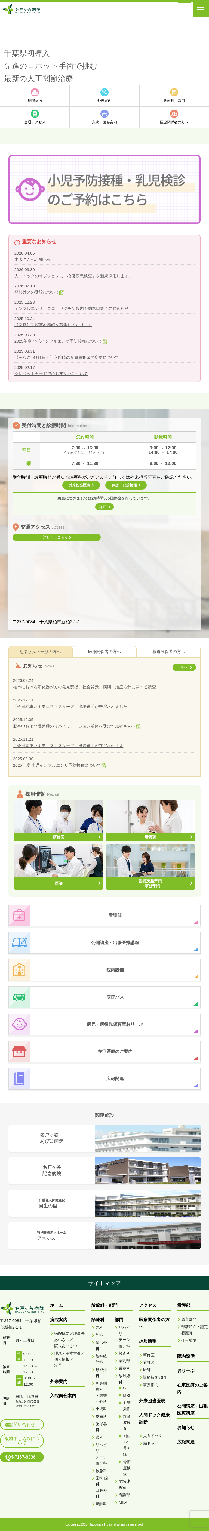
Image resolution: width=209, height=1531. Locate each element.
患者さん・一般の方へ (40, 651)
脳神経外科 (101, 1358)
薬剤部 (124, 1360)
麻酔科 (101, 1503)
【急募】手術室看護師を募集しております (53, 324)
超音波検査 (127, 1422)
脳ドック (150, 1443)
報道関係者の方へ (168, 651)
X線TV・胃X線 (127, 1444)
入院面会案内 (63, 1395)
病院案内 (58, 1319)
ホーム (56, 1305)
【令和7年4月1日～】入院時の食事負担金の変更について (66, 357)
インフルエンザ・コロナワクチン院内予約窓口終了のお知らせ (71, 308)
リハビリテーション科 (101, 1453)
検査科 (124, 1353)
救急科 (101, 1470)
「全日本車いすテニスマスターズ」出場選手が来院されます (68, 745)
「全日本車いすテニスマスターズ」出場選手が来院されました (70, 706)
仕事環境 (188, 1340)
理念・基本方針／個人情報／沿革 (69, 1359)
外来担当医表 (152, 1400)
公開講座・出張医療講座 (192, 1409)
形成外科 (101, 1372)
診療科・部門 (104, 1305)
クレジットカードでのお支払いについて (51, 373)
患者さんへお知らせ (32, 259)
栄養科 (124, 1368)
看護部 (124, 1494)
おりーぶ (186, 1370)
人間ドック (152, 1435)
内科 (99, 1327)
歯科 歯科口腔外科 (102, 1486)
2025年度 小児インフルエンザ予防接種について (58, 340)
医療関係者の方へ (104, 651)
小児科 (101, 1408)
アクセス (147, 1305)
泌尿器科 (101, 1426)
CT (125, 1387)
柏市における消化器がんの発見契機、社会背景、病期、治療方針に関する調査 (84, 686)
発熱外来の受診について (36, 291)
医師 (147, 1369)
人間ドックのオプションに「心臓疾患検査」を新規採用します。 (73, 275)
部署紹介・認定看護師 (194, 1329)
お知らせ (186, 1427)
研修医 (149, 1354)
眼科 (99, 1437)
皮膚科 (101, 1416)
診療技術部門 (154, 1377)
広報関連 (186, 1441)
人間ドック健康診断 (154, 1418)
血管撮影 (127, 1405)
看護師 (149, 1362)
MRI (126, 1395)
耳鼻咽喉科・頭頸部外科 (101, 1392)
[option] (104, 51)
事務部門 (150, 1384)
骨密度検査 (127, 1467)
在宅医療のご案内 (192, 1388)
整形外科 (101, 1345)
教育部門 (188, 1319)
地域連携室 (124, 1484)
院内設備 (186, 1356)
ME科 (123, 1502)
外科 (99, 1334)
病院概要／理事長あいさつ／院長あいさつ (69, 1339)
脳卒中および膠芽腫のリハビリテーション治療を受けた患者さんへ (74, 725)
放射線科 (124, 1378)
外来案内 (58, 1381)
